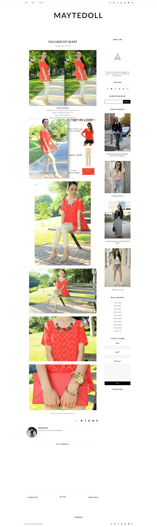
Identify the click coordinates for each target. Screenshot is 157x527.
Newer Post (33, 497)
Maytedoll (38, 524)
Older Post (92, 497)
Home (26, 2)
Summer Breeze (117, 196)
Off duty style (117, 290)
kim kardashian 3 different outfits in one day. (117, 155)
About (33, 2)
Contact (40, 2)
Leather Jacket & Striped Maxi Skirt (117, 242)
